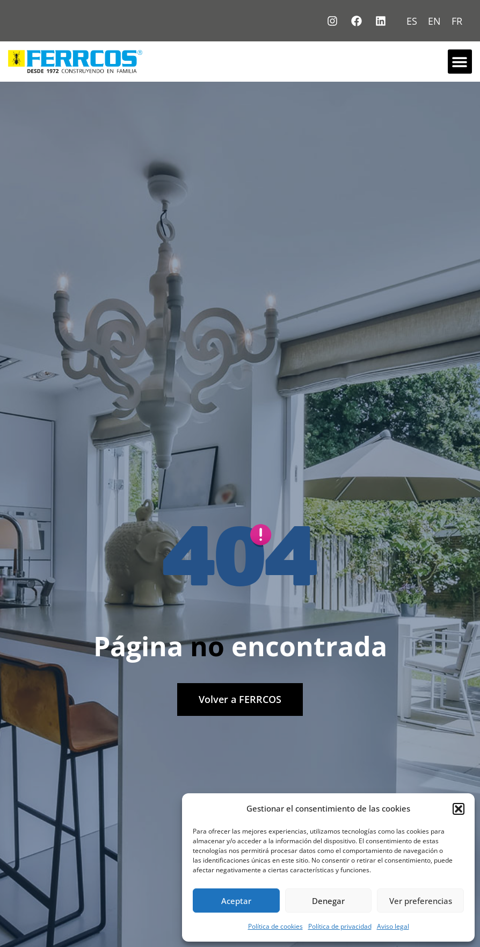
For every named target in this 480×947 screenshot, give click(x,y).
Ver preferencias (420, 900)
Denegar (328, 900)
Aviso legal (393, 926)
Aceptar (236, 900)
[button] (458, 808)
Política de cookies (275, 926)
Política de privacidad (340, 926)
